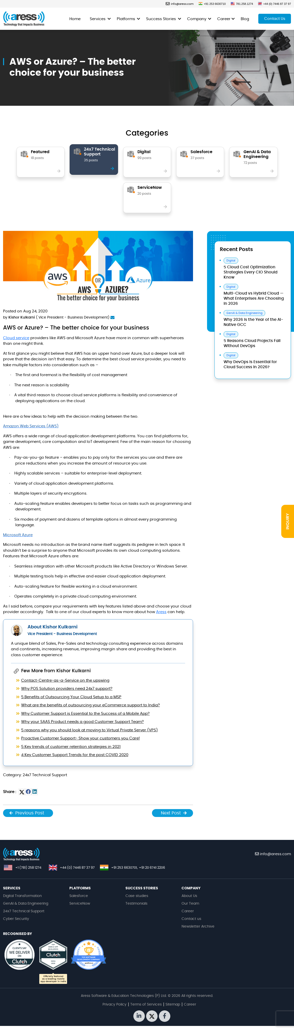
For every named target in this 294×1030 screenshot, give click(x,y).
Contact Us (274, 19)
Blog (245, 19)
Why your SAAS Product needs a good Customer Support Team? (82, 722)
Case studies (136, 896)
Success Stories (161, 19)
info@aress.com (180, 4)
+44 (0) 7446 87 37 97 (274, 3)
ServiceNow (79, 903)
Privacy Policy (114, 1004)
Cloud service (16, 338)
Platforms (126, 19)
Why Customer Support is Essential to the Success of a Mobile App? (85, 714)
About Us (189, 896)
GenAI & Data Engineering (25, 903)
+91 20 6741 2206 (152, 867)
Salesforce (78, 896)
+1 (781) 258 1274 (28, 867)
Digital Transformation (22, 896)
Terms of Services (146, 1004)
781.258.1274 (242, 3)
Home (75, 19)
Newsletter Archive (198, 926)
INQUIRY (288, 521)
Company (197, 19)
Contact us (191, 919)
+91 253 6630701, (124, 867)
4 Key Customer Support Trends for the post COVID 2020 (74, 755)
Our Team (190, 903)
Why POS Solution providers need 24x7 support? (66, 689)
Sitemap (172, 1004)
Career (224, 19)
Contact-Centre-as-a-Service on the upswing (65, 680)
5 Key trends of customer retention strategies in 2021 (71, 747)
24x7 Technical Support (23, 911)
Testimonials (136, 903)
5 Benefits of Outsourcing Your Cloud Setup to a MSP (71, 697)
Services (98, 19)
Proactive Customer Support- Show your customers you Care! (80, 738)
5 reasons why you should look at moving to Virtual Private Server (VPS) (89, 730)
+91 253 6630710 (212, 3)
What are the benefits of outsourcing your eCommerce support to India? (90, 705)
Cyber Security (16, 919)
